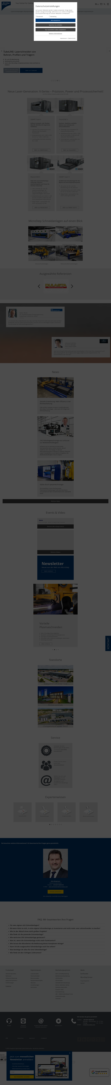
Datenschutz (71, 38)
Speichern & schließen (55, 25)
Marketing (53, 16)
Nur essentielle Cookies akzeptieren (55, 30)
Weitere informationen (55, 33)
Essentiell (40, 16)
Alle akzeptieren (55, 20)
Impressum (63, 38)
